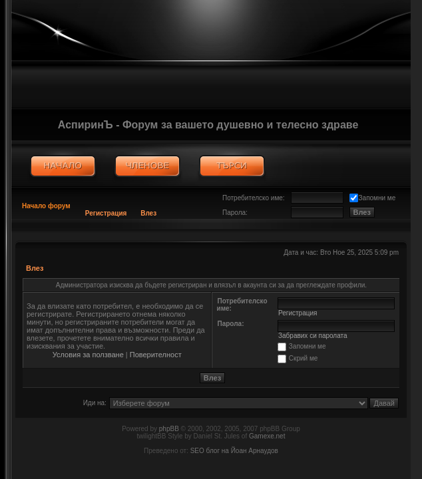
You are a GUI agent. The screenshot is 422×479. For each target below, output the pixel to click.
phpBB (169, 428)
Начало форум (46, 206)
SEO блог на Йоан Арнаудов (234, 450)
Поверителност (156, 355)
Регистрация (106, 213)
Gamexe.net (267, 436)
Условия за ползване (88, 355)
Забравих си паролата (312, 335)
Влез (148, 213)
